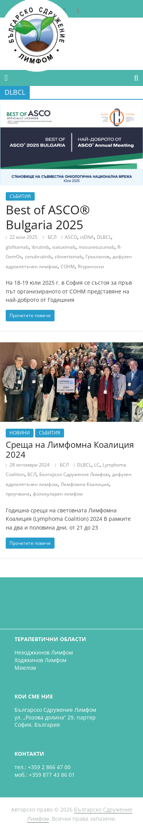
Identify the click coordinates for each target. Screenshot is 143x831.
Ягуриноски (91, 266)
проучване (18, 494)
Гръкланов (97, 256)
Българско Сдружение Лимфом (74, 474)
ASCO (71, 237)
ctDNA (87, 237)
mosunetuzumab (96, 247)
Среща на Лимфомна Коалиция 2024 (70, 449)
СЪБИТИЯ (20, 196)
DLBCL (104, 237)
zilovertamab (68, 256)
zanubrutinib (38, 256)
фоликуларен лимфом (58, 494)
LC (97, 465)
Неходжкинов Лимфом (43, 652)
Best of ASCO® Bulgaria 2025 (48, 216)
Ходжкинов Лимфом (40, 660)
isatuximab (64, 247)
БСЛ (53, 237)
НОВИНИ (20, 432)
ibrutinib (40, 247)
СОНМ (68, 266)
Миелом (25, 667)
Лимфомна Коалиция (85, 484)
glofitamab (17, 247)
